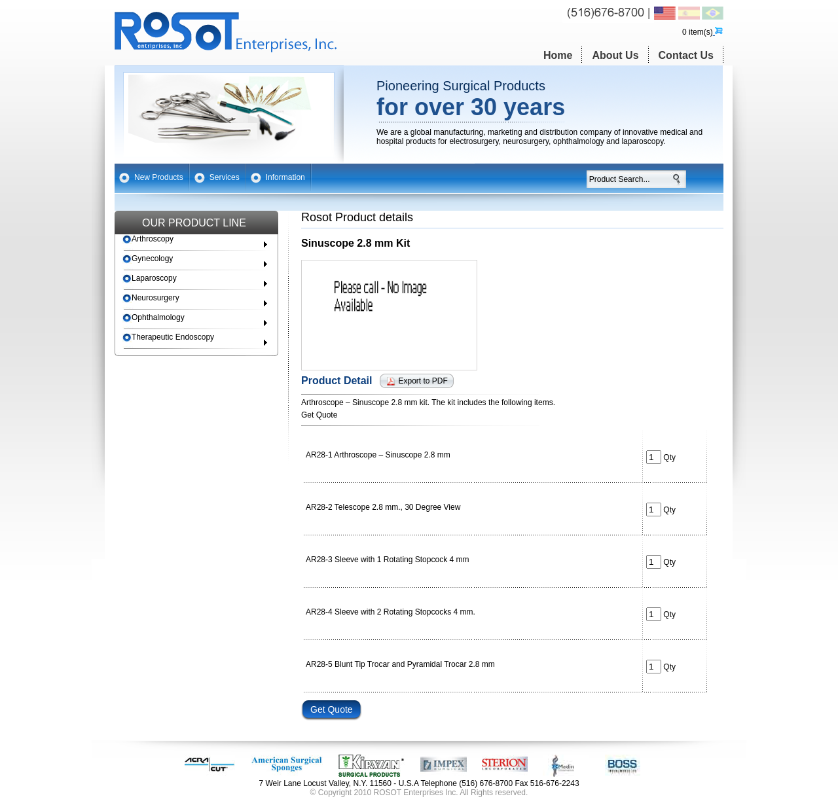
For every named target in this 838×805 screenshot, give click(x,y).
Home (557, 55)
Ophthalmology (153, 318)
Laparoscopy (149, 278)
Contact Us (686, 55)
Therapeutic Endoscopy (168, 337)
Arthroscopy (147, 239)
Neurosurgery (150, 298)
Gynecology (147, 259)
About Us (615, 55)
